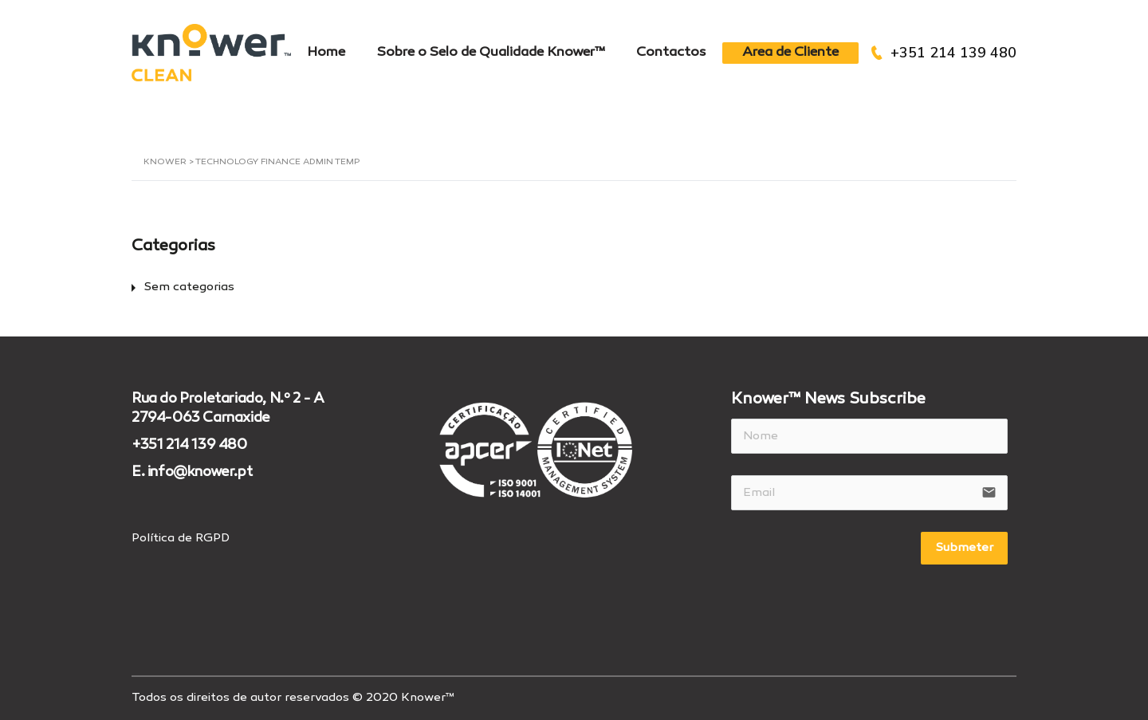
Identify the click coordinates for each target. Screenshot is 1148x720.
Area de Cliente (790, 53)
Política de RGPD (181, 538)
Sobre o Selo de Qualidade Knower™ (490, 53)
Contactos (671, 53)
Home (326, 53)
